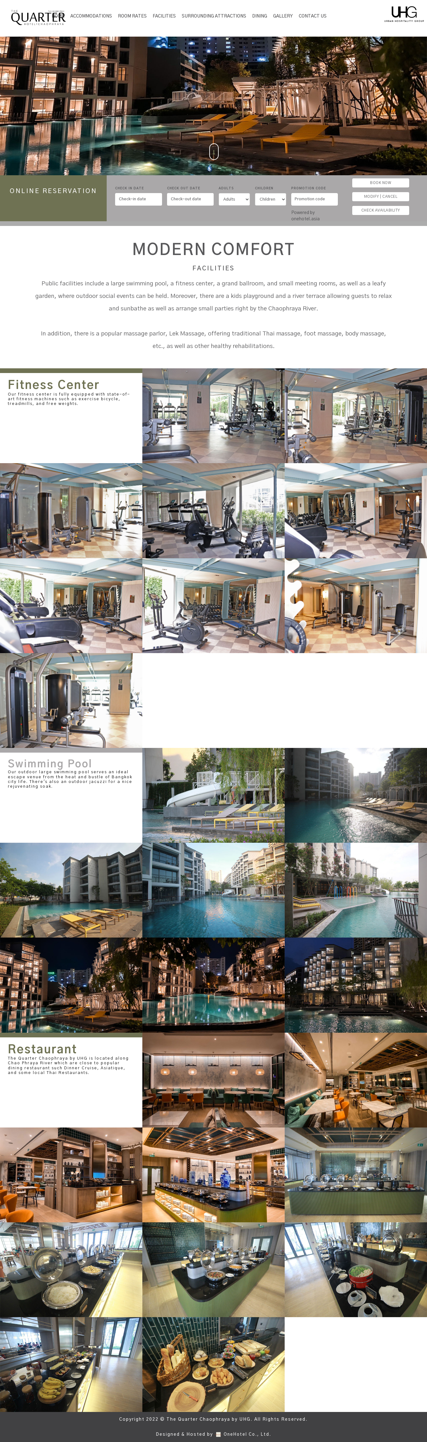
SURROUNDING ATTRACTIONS (214, 16)
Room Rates (132, 16)
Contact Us (313, 16)
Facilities (164, 16)
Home (58, 16)
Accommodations (91, 16)
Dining (259, 16)
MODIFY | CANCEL (381, 196)
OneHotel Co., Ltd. (247, 1434)
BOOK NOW (380, 183)
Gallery (283, 16)
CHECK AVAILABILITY (380, 210)
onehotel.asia (306, 219)
